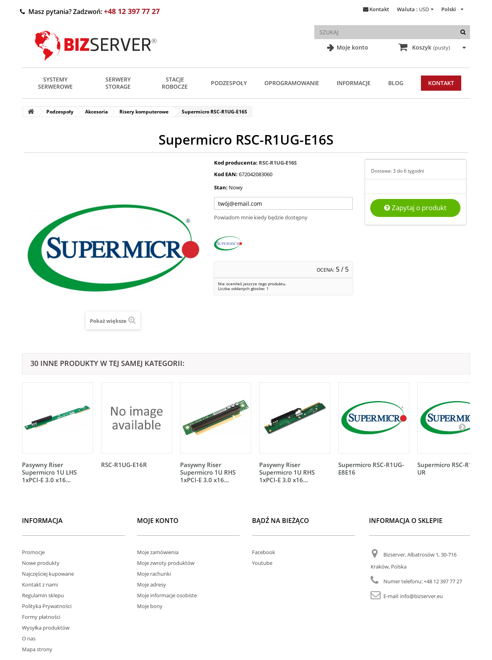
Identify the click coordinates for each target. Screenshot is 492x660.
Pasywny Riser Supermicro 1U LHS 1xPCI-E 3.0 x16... (49, 472)
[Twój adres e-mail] (283, 203)
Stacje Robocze (175, 83)
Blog (395, 83)
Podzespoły (229, 83)
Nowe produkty (41, 563)
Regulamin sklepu (43, 595)
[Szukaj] (463, 32)
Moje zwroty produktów (165, 563)
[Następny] (462, 427)
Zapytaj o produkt (415, 207)
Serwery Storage (118, 83)
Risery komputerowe (144, 111)
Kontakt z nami (40, 584)
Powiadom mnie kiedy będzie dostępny (261, 217)
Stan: (221, 187)
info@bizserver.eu (421, 596)
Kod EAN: (226, 174)
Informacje (354, 83)
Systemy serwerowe (55, 83)
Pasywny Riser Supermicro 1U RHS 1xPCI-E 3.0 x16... (208, 472)
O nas (29, 638)
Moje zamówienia (158, 552)
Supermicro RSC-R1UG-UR (450, 468)
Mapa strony (37, 649)
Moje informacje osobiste (167, 595)
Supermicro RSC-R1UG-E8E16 (371, 468)
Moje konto (351, 47)
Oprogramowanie (291, 83)
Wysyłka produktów (45, 627)
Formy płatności (41, 616)
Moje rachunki (154, 573)
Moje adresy (151, 584)
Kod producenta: (236, 162)
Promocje (33, 552)
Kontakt (379, 9)
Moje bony (150, 606)
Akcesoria (96, 111)
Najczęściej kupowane (48, 573)
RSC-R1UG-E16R (124, 465)
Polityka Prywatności (46, 606)
